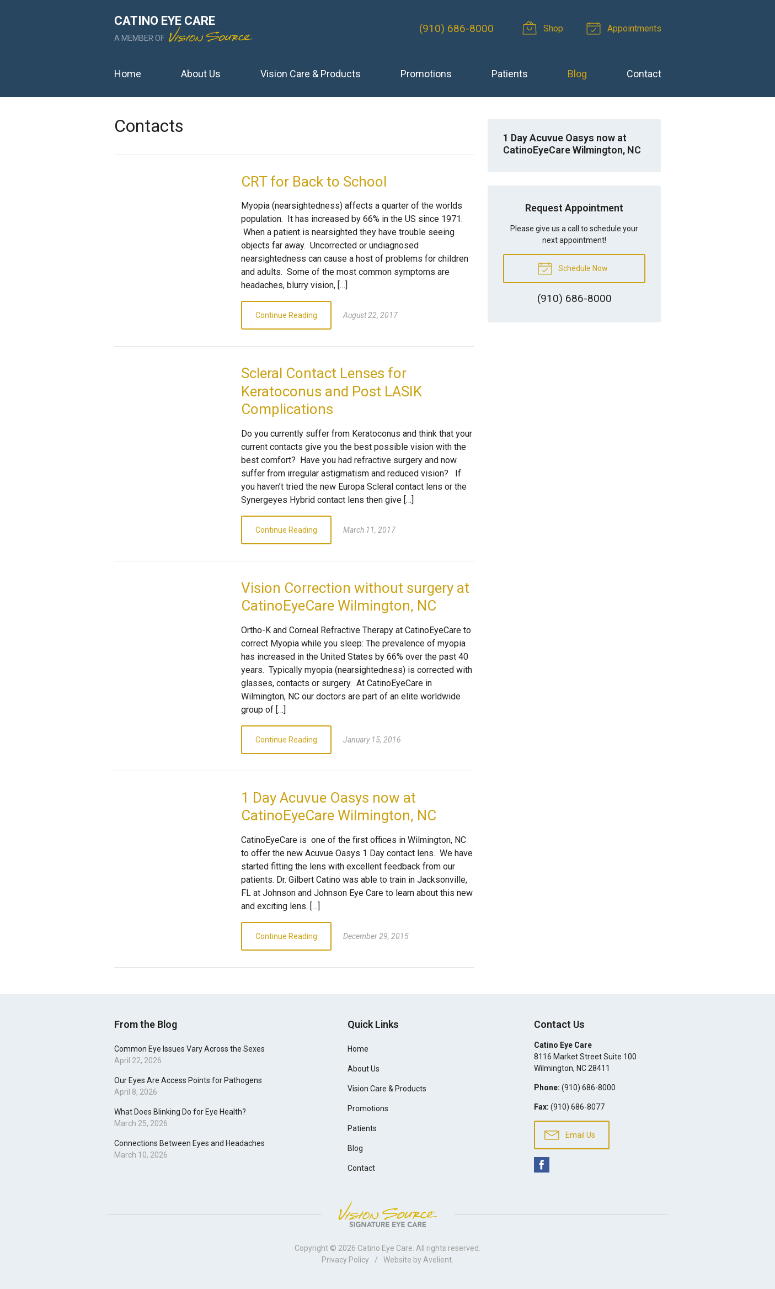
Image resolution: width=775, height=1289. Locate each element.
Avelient (437, 1259)
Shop (544, 27)
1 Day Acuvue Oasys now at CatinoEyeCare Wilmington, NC (572, 144)
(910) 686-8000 (456, 28)
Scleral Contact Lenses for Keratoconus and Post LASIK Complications (331, 391)
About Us (201, 73)
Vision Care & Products (310, 73)
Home (127, 73)
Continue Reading (286, 315)
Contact (644, 73)
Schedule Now (572, 267)
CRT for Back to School (314, 181)
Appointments (625, 27)
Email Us (569, 1134)
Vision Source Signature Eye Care (387, 1214)
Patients (509, 73)
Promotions (426, 73)
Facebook (541, 1165)
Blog (577, 73)
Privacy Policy (345, 1259)
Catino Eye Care (385, 1248)
